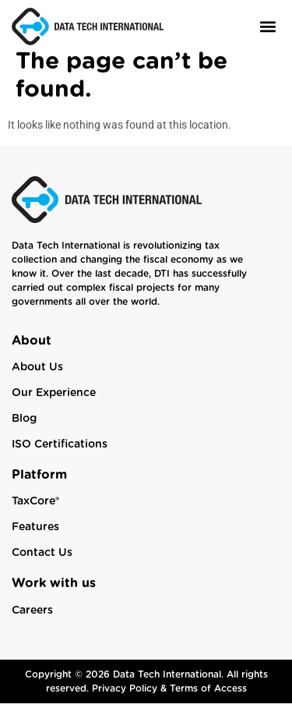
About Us (37, 378)
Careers (32, 622)
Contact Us (42, 564)
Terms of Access (208, 700)
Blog (24, 430)
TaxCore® (35, 513)
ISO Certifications (59, 456)
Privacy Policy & (131, 700)
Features (35, 538)
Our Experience (54, 404)
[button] (267, 26)
